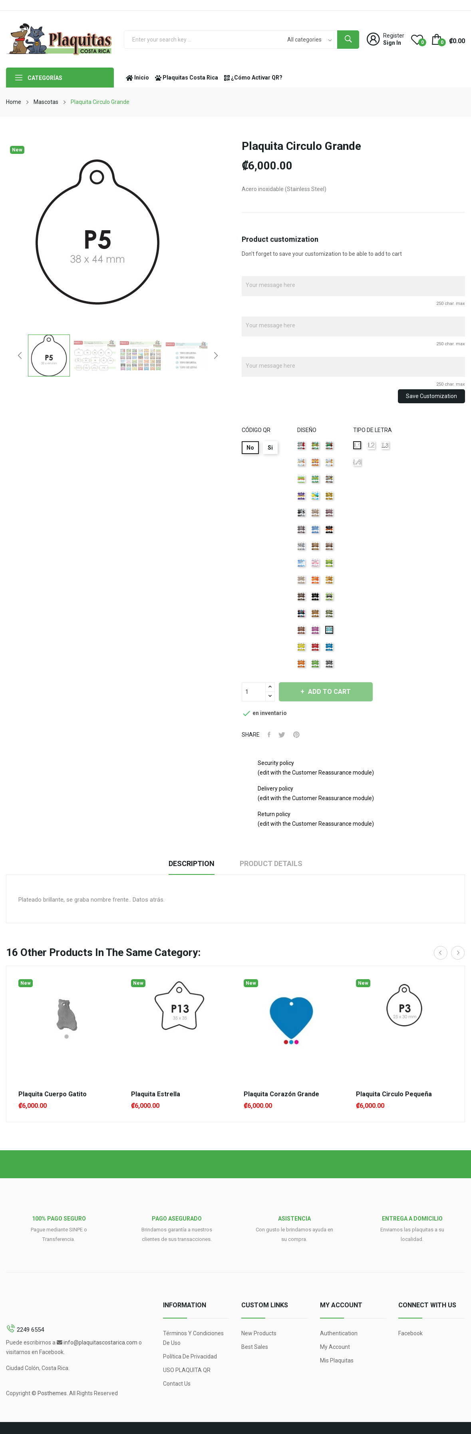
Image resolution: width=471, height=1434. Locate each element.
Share (269, 735)
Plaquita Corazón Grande (281, 1094)
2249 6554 (30, 1329)
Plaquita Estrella (155, 1094)
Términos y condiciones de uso (193, 1338)
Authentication (339, 1333)
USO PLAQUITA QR (187, 1370)
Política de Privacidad (190, 1356)
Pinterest (296, 735)
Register (393, 35)
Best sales (254, 1347)
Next (216, 355)
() (417, 39)
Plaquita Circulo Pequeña (394, 1094)
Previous (20, 355)
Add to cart (329, 691)
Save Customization (431, 396)
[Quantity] (254, 691)
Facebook (410, 1333)
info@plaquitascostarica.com (100, 1342)
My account (335, 1347)
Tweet (281, 735)
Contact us (177, 1383)
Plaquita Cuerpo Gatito (52, 1094)
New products (258, 1333)
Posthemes (52, 1393)
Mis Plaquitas (337, 1360)
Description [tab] (192, 863)
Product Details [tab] (271, 863)
